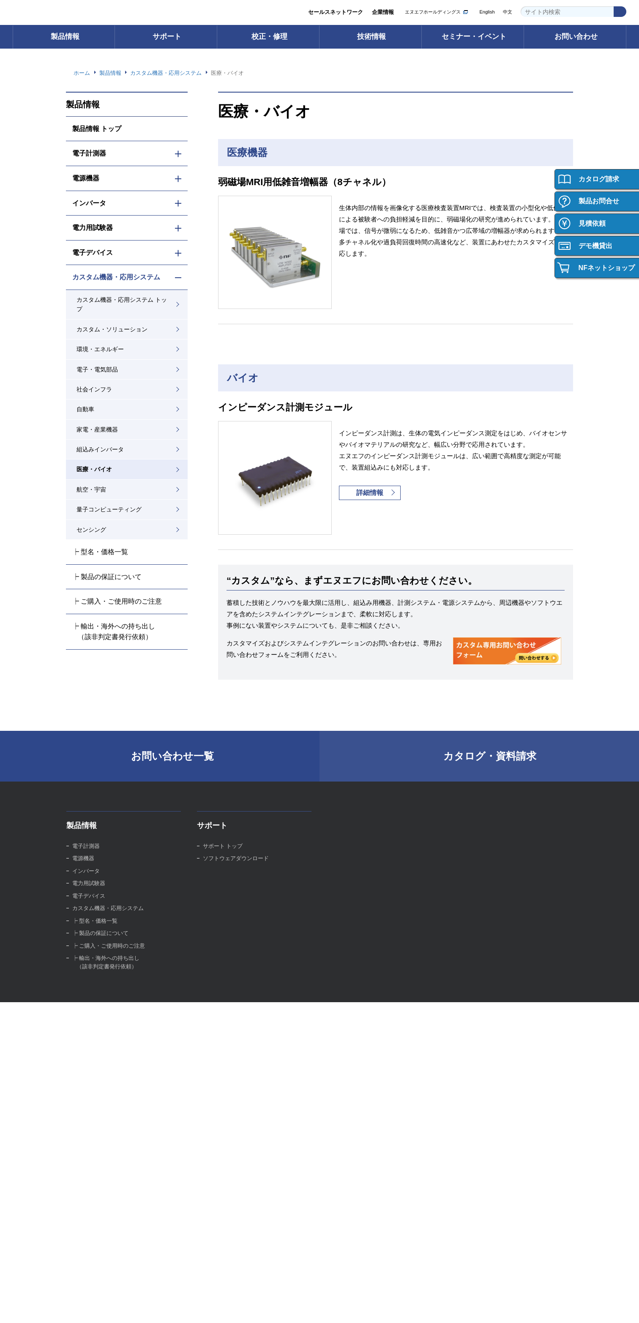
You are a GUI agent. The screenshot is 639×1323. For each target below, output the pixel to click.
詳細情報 (369, 492)
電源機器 (85, 178)
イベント (344, 1062)
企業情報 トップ (223, 1037)
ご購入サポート (91, 1050)
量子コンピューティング (109, 509)
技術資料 (475, 900)
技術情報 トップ (484, 850)
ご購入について (93, 1017)
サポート (167, 36)
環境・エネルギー (100, 349)
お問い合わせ (576, 36)
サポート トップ (223, 850)
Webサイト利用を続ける (576, 1302)
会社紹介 (475, 1050)
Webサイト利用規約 (345, 1308)
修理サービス (349, 875)
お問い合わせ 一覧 (95, 1216)
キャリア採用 (480, 1087)
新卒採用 (475, 1075)
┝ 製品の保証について (107, 576)
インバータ (89, 203)
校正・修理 (269, 36)
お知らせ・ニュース (227, 1150)
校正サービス (349, 863)
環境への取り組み (225, 1112)
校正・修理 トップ (356, 850)
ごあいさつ (216, 1050)
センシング (91, 530)
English (486, 12)
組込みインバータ (100, 449)
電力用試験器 (92, 227)
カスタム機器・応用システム (116, 276)
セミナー (344, 1050)
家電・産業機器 (97, 429)
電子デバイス (92, 252)
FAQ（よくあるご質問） (234, 888)
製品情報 (65, 36)
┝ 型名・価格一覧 (100, 551)
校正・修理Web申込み (361, 888)
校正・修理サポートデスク (366, 900)
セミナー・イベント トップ (367, 1037)
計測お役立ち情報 (486, 888)
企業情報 (383, 12)
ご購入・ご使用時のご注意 (105, 1062)
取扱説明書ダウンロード (233, 875)
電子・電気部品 (97, 369)
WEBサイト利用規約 (528, 1266)
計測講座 (475, 875)
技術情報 (371, 36)
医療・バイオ (94, 469)
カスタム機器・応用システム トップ (121, 304)
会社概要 (214, 1075)
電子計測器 (89, 153)
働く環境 (475, 1062)
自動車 (85, 409)
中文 (507, 12)
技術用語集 (477, 863)
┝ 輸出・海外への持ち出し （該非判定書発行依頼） (114, 631)
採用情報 (473, 1017)
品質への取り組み (225, 1125)
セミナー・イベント (474, 36)
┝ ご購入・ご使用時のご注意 (117, 601)
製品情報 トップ (97, 128)
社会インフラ (94, 389)
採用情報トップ (483, 1037)
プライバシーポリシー (468, 1266)
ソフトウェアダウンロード (236, 863)
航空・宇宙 (91, 489)
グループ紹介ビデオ (227, 1062)
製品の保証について (97, 1075)
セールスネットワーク (335, 12)
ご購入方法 (86, 1037)
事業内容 (214, 1087)
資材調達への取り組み (230, 1137)
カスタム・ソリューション (111, 329)
